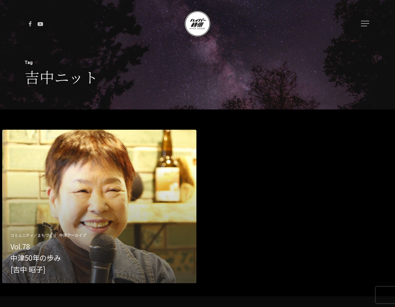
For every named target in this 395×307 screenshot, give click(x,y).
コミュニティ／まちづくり (33, 235)
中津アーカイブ (72, 235)
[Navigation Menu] (365, 23)
